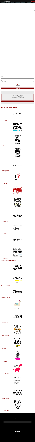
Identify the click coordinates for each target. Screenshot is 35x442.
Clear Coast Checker (5, 221)
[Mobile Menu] (1, 1)
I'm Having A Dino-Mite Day (5, 373)
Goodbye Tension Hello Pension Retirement (5, 208)
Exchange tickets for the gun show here (5, 145)
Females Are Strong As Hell (5, 410)
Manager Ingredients (5, 258)
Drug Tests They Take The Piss (5, 297)
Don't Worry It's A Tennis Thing (5, 285)
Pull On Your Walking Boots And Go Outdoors (5, 335)
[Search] (3, 1)
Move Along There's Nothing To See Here (5, 120)
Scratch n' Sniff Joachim (5, 158)
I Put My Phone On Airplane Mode (5, 171)
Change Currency (17, 85)
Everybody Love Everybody (5, 398)
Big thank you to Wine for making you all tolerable (5, 322)
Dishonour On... (5, 233)
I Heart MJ (5, 183)
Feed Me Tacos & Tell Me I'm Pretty (5, 348)
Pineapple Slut (5, 361)
